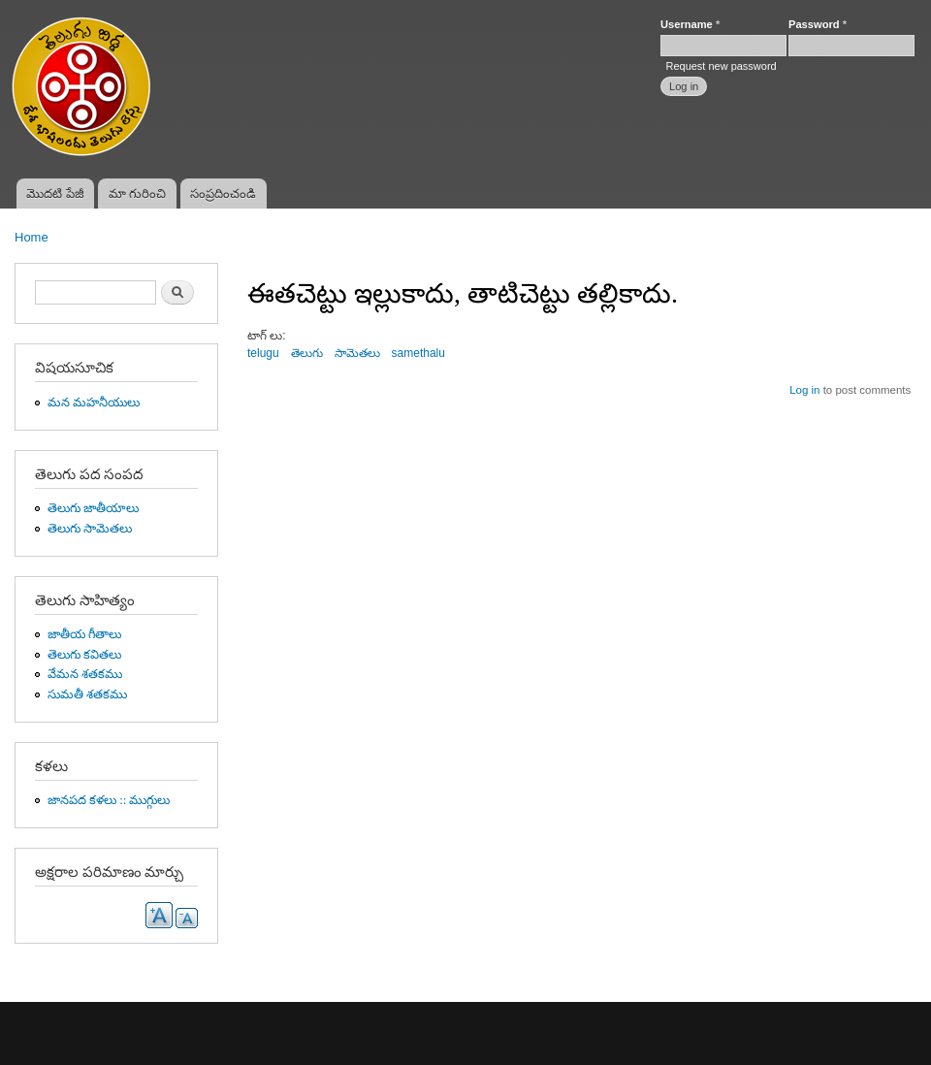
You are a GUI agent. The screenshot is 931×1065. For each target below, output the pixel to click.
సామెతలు (357, 353)
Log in (804, 390)
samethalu (418, 353)
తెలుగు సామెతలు (90, 528)
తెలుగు (307, 353)
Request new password (720, 66)
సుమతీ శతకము (87, 694)
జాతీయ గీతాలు (84, 634)
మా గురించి (138, 193)
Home (31, 237)
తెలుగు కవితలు (84, 655)
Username (690, 24)
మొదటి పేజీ (55, 193)
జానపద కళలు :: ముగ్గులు (109, 800)
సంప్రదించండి (223, 193)
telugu (263, 353)
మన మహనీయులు (94, 402)
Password (817, 24)
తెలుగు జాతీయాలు (93, 508)
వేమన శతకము (85, 674)
